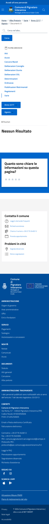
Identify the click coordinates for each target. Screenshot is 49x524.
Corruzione (6, 376)
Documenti (7, 363)
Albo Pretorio (15, 20)
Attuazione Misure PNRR (12, 495)
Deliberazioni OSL (12, 74)
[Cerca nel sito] (43, 9)
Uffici (4, 313)
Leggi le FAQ (7, 450)
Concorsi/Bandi (11, 61)
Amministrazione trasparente (17, 390)
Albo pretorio (7, 380)
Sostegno (5, 333)
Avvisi (7, 57)
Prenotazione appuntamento (14, 454)
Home (4, 20)
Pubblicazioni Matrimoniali (16, 87)
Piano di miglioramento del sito (14, 499)
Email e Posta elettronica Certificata (17, 422)
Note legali (6, 514)
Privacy (4, 509)
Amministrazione (10, 301)
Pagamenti (6, 329)
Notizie (4, 348)
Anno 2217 (36, 20)
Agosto (5, 23)
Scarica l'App (8, 479)
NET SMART (28, 511)
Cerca (7, 37)
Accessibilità (6, 519)
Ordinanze (9, 82)
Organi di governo (9, 305)
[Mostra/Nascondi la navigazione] (2, 9)
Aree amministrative (10, 309)
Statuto (5, 368)
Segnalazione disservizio (12, 458)
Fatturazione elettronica (11, 426)
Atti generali (7, 372)
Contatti (6, 404)
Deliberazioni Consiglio (14, 66)
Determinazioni (11, 78)
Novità (5, 344)
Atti (6, 53)
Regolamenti (10, 91)
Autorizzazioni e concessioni (13, 337)
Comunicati (6, 352)
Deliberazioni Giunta (13, 70)
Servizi (5, 324)
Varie (26, 20)
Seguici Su (7, 469)
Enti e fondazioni (8, 317)
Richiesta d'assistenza (11, 462)
